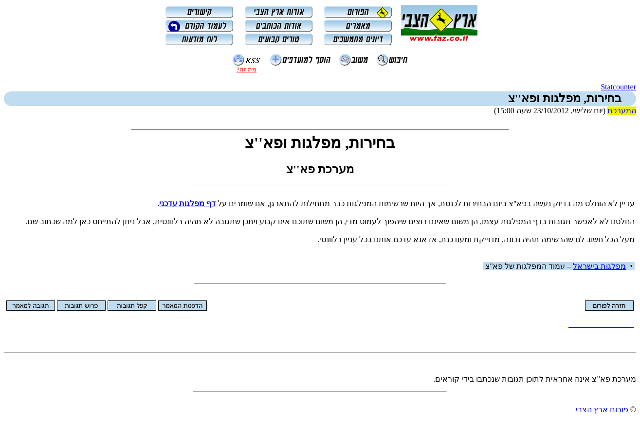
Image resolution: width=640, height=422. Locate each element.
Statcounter (618, 87)
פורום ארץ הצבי (602, 409)
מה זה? (246, 69)
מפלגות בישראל (599, 266)
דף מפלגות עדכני (187, 203)
